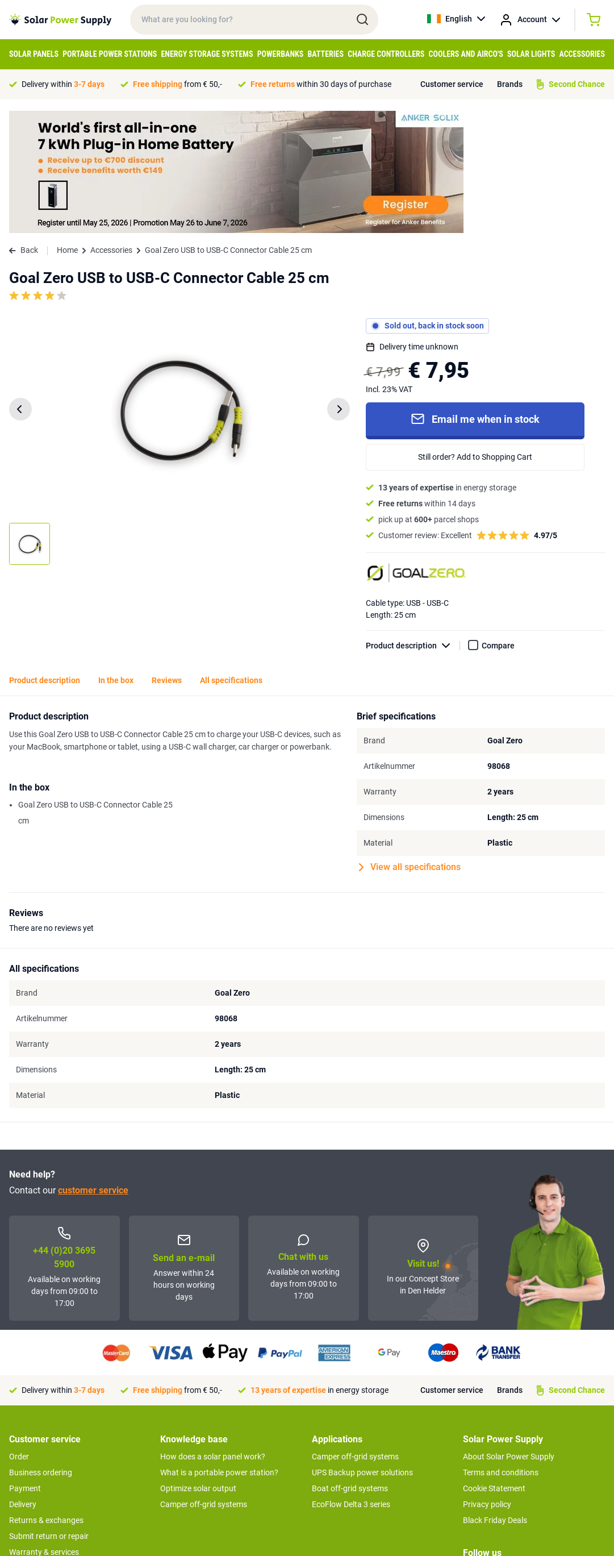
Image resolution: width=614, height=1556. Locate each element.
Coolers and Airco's (466, 54)
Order (19, 1334)
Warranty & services (44, 1429)
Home (67, 127)
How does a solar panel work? (212, 1334)
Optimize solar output (198, 1366)
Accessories (582, 54)
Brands (510, 84)
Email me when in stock (475, 296)
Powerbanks (280, 54)
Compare (498, 523)
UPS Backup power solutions (362, 1350)
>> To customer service (49, 1484)
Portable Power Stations (109, 54)
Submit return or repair (49, 1413)
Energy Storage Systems (207, 54)
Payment (25, 1366)
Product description (413, 524)
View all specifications (410, 745)
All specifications (231, 558)
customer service (93, 1068)
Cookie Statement (494, 1366)
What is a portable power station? (219, 1350)
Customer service (451, 84)
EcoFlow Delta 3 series (351, 1382)
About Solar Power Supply (508, 1334)
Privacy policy (487, 1382)
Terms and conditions (500, 1350)
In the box (115, 558)
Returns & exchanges (46, 1398)
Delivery (22, 1382)
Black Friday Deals (495, 1398)
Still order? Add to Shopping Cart (475, 334)
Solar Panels (34, 54)
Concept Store (34, 1461)
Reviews (167, 558)
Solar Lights (531, 54)
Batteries (325, 54)
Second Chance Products (53, 1445)
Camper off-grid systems (203, 1382)
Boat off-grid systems (350, 1366)
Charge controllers (386, 54)
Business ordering (40, 1350)
